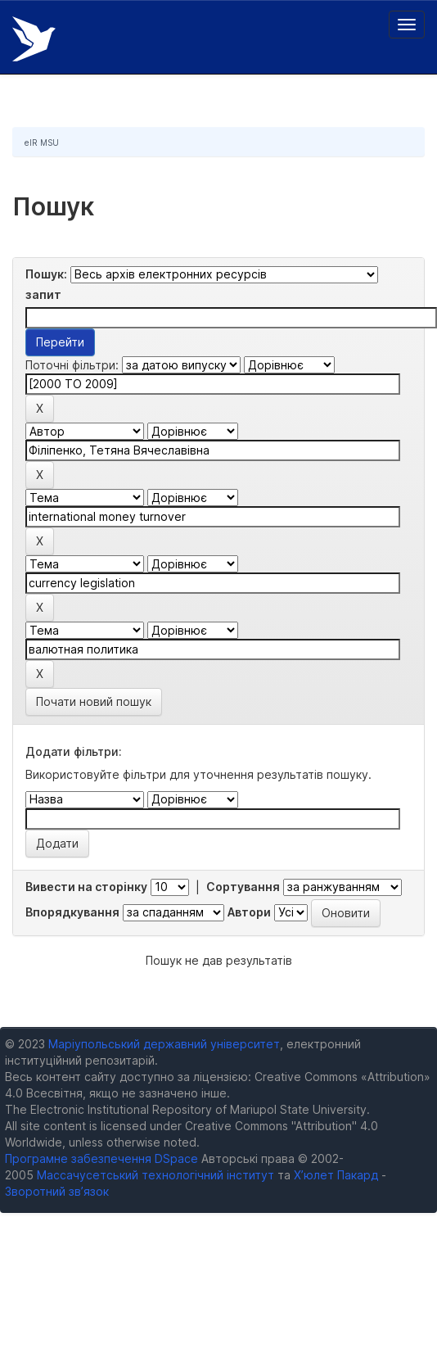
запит (43, 294)
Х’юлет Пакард (336, 1175)
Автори (249, 912)
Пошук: (46, 274)
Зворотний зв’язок (57, 1191)
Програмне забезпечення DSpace (101, 1158)
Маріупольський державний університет (164, 1044)
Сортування (243, 887)
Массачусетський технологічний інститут (155, 1175)
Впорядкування (72, 912)
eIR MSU (42, 142)
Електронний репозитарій (34, 38)
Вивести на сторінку (86, 887)
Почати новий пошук (93, 701)
